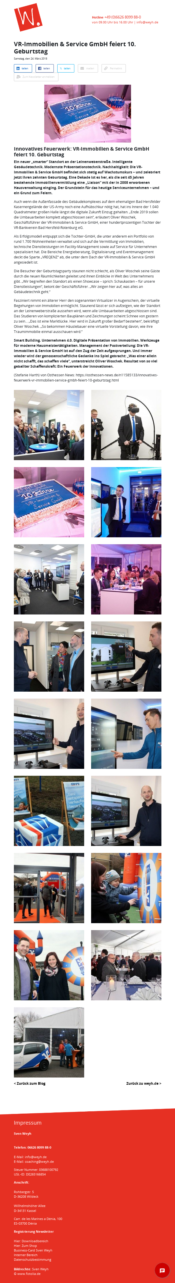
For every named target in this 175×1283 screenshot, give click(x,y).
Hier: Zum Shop (25, 1245)
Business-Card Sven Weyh (33, 1250)
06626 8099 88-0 (39, 1147)
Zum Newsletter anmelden (35, 77)
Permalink (113, 68)
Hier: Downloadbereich (31, 1241)
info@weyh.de (147, 22)
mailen (87, 68)
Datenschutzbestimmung (32, 1259)
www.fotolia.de (28, 1273)
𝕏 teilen (65, 68)
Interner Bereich (26, 1255)
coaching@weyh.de (39, 1161)
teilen (22, 68)
